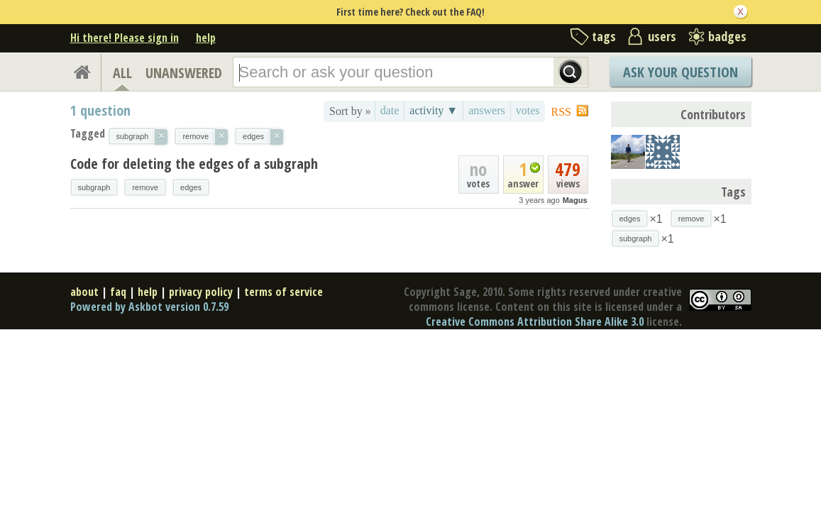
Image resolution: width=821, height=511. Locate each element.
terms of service (283, 292)
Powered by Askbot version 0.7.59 (149, 306)
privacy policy (201, 292)
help (206, 37)
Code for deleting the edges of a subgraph (194, 163)
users (662, 36)
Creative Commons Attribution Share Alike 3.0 (535, 321)
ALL (122, 72)
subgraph (94, 187)
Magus (575, 200)
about (84, 292)
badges (727, 36)
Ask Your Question (680, 72)
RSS (561, 112)
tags (604, 36)
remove (145, 187)
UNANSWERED (183, 72)
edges (191, 187)
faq (118, 292)
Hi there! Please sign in (124, 37)
